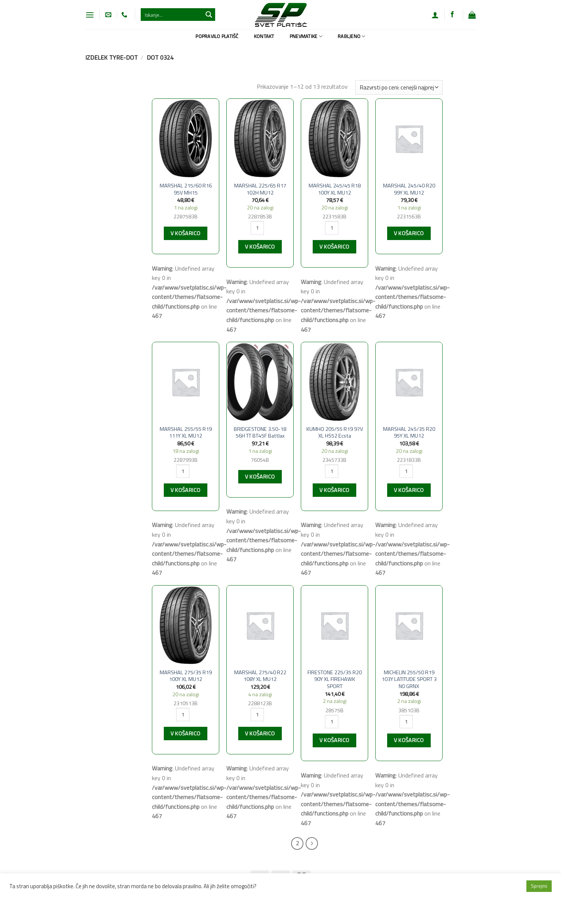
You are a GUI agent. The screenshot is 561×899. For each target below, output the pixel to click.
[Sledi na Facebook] (452, 14)
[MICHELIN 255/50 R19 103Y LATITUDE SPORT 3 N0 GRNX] (408, 625)
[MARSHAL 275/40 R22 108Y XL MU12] (259, 625)
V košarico (185, 233)
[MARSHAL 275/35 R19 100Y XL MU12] (185, 625)
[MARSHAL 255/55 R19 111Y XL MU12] (185, 382)
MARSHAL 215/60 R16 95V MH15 (186, 189)
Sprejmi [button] (539, 886)
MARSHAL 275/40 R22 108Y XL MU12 (260, 676)
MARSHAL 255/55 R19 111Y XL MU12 (186, 432)
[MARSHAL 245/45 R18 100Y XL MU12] (334, 138)
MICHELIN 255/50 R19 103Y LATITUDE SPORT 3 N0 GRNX (409, 679)
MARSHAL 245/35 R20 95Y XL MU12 (409, 432)
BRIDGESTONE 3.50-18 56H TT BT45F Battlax (260, 432)
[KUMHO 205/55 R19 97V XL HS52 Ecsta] (334, 382)
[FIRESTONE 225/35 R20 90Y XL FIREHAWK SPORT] (334, 625)
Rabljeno (352, 36)
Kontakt (264, 36)
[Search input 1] (172, 14)
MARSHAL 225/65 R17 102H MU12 (260, 189)
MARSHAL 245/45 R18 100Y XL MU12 (335, 189)
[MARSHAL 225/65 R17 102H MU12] (259, 138)
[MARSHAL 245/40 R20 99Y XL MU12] (408, 138)
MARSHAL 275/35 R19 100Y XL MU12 (186, 676)
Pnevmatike (306, 36)
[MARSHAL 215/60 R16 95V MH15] (185, 138)
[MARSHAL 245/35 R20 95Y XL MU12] (408, 382)
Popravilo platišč (216, 36)
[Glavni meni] (89, 15)
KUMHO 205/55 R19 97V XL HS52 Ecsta (334, 432)
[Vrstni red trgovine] (398, 87)
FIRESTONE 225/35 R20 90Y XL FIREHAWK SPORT (334, 679)
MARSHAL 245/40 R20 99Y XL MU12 (409, 189)
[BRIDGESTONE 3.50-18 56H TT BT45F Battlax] (259, 382)
